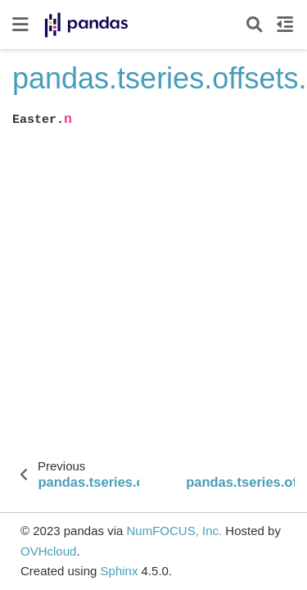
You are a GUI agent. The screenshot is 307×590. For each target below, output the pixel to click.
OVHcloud (48, 551)
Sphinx (119, 571)
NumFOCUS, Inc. (174, 531)
